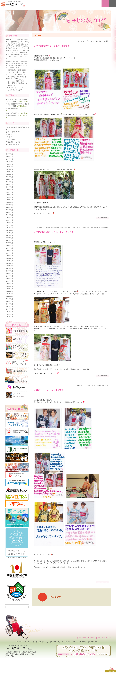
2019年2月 (9, 197)
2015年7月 (9, 273)
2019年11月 (10, 184)
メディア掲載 (10, 139)
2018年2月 (9, 220)
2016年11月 (10, 248)
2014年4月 (9, 311)
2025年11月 (10, 156)
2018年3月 (9, 217)
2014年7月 (9, 304)
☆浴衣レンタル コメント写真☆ (49, 390)
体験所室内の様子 (12, 108)
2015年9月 (9, 268)
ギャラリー (89, 41)
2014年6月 (9, 306)
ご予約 (92, 637)
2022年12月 (10, 167)
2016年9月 (9, 250)
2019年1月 (9, 200)
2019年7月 (9, 189)
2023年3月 (9, 164)
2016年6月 (9, 253)
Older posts (49, 597)
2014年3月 (9, 314)
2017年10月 (10, 230)
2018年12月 (10, 202)
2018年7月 (9, 212)
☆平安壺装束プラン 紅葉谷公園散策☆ (51, 46)
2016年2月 (9, 261)
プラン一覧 (31, 642)
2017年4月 (9, 238)
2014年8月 (9, 301)
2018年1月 (9, 222)
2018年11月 (10, 205)
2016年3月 (9, 258)
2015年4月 (9, 281)
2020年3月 (9, 177)
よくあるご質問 (51, 642)
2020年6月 (9, 172)
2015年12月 (10, 263)
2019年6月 (9, 192)
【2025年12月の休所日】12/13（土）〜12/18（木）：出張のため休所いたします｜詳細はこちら (17, 72)
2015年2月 (9, 286)
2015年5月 (9, 278)
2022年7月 (9, 169)
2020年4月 (9, 174)
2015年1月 (9, 289)
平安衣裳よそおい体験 (101, 41)
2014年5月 (9, 309)
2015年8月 (9, 271)
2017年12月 (10, 225)
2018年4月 (9, 215)
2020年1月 (9, 179)
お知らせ (9, 134)
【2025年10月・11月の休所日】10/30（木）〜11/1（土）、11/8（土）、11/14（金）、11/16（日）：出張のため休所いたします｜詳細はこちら (17, 81)
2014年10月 (10, 296)
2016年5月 (9, 255)
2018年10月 (10, 207)
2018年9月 (9, 210)
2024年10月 (10, 161)
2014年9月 (9, 299)
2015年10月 (10, 266)
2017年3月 (9, 240)
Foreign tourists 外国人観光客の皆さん (58, 227)
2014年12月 (10, 291)
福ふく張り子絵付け (12, 144)
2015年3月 (9, 283)
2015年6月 (9, 276)
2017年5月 (9, 235)
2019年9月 (9, 187)
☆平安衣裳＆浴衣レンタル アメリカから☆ (53, 232)
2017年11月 (10, 227)
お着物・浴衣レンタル (78, 227)
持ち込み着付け (40, 642)
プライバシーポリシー (104, 637)
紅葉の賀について (21, 642)
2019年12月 (10, 182)
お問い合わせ (82, 637)
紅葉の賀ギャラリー (71, 642)
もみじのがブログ (93, 642)
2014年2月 (9, 317)
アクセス (60, 642)
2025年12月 (10, 154)
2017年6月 (9, 233)
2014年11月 (10, 294)
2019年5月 (9, 194)
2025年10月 (10, 159)
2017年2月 (9, 243)
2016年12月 (10, 245)
